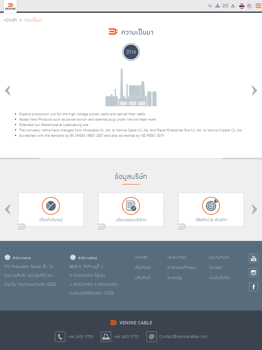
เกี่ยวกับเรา (143, 267)
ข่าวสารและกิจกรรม (181, 267)
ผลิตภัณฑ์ (142, 278)
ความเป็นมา (33, 20)
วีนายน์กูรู (174, 278)
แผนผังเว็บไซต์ (219, 278)
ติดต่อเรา (215, 267)
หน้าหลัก (10, 20)
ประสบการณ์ (177, 257)
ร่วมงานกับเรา (219, 257)
